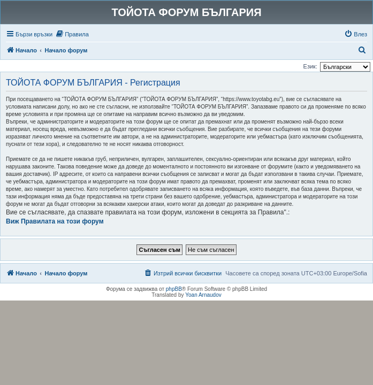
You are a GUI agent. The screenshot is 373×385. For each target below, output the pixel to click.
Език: (310, 66)
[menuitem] (72, 34)
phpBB (174, 289)
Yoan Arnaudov (203, 295)
